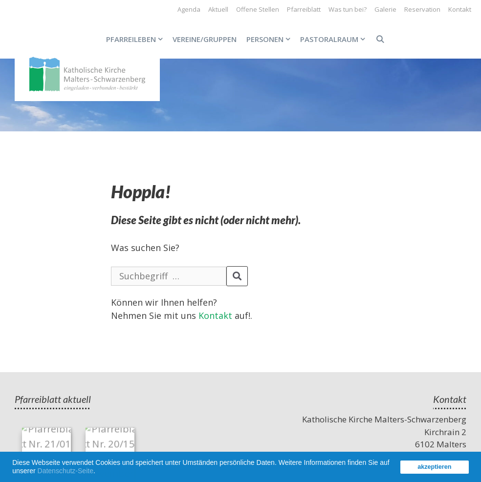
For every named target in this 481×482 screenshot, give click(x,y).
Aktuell (218, 9)
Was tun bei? (347, 9)
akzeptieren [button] (434, 466)
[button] (98, 472)
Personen (270, 39)
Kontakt (459, 9)
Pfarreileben (137, 39)
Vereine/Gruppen (205, 39)
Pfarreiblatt (304, 9)
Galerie (385, 9)
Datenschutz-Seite (65, 471)
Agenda (188, 9)
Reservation (422, 9)
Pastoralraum (335, 39)
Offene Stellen (257, 9)
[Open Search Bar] (379, 39)
